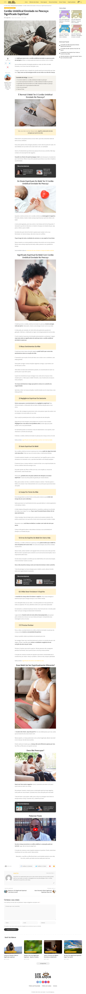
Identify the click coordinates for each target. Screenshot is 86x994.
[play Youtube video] (35, 829)
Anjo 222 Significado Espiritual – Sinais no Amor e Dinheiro (64, 35)
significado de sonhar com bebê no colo (32, 660)
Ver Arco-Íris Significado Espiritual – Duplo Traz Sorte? (72, 956)
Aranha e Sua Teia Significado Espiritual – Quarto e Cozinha (31, 956)
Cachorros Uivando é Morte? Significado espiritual (11, 956)
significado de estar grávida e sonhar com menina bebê (37, 440)
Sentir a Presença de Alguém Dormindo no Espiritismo (51, 956)
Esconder (30, 77)
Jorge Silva (8, 17)
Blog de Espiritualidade (9, 7)
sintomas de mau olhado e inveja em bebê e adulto (40, 250)
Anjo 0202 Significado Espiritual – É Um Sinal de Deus (64, 21)
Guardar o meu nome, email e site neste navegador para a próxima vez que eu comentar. (23, 926)
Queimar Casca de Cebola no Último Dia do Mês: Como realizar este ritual (7, 86)
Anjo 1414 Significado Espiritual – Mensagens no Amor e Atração (76, 35)
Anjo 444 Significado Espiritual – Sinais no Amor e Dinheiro (76, 21)
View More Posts (50, 873)
